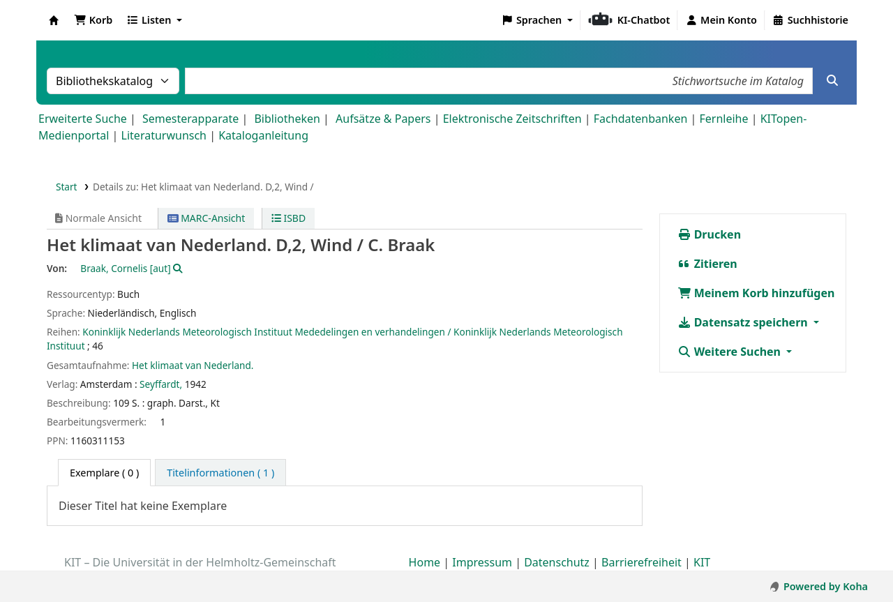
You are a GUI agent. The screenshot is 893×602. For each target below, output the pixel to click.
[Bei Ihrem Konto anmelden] (721, 20)
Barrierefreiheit (641, 562)
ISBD (288, 218)
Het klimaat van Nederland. (193, 365)
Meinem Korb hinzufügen (756, 293)
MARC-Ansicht (206, 218)
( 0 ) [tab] (104, 472)
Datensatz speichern (744, 322)
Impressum (482, 562)
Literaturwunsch (164, 135)
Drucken (709, 234)
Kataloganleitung (263, 135)
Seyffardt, (161, 384)
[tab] (220, 473)
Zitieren (707, 263)
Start (66, 186)
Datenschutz (557, 562)
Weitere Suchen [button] (730, 351)
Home (425, 562)
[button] (93, 20)
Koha (54, 20)
